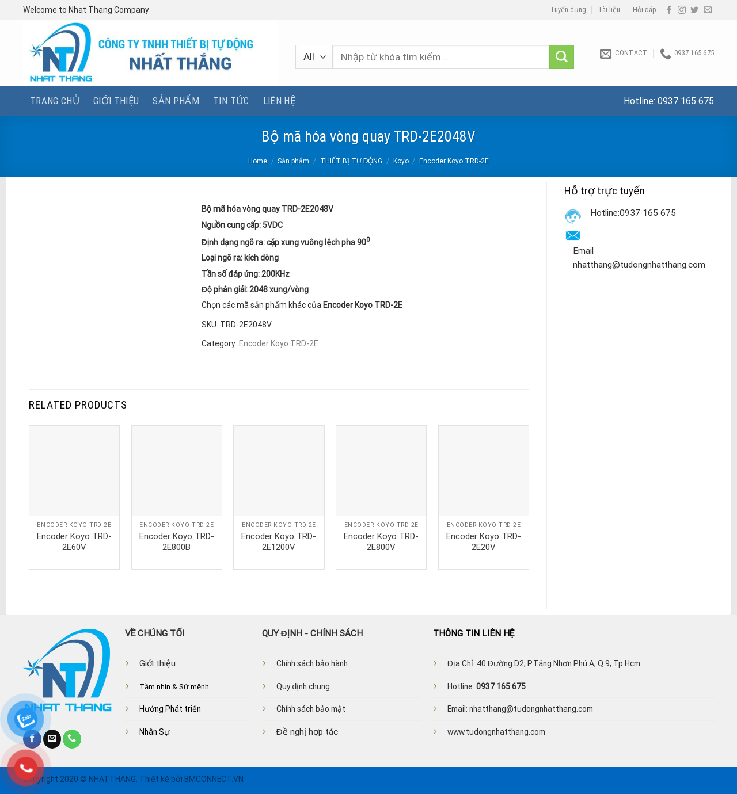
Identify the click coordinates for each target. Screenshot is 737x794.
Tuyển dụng (568, 10)
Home (257, 161)
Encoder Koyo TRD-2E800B (176, 542)
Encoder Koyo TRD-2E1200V (278, 542)
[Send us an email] (708, 10)
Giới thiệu (116, 100)
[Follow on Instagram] (682, 10)
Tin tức (231, 100)
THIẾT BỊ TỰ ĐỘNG (351, 161)
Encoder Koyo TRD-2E (454, 161)
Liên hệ (279, 100)
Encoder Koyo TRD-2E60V (74, 542)
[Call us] (72, 739)
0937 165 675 (686, 101)
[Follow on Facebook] (669, 10)
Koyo (401, 161)
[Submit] (561, 57)
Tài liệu (609, 10)
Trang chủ (54, 100)
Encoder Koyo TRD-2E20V (483, 542)
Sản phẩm (176, 100)
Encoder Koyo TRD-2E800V (381, 542)
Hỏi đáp (644, 10)
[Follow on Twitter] (694, 10)
